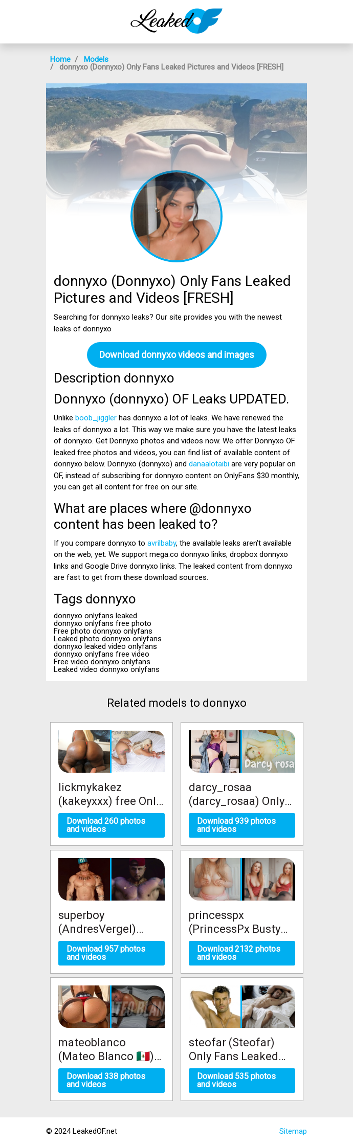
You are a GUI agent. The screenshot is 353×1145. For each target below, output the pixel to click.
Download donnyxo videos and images (176, 354)
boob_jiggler (96, 417)
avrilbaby (161, 543)
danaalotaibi (209, 463)
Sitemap (293, 1131)
